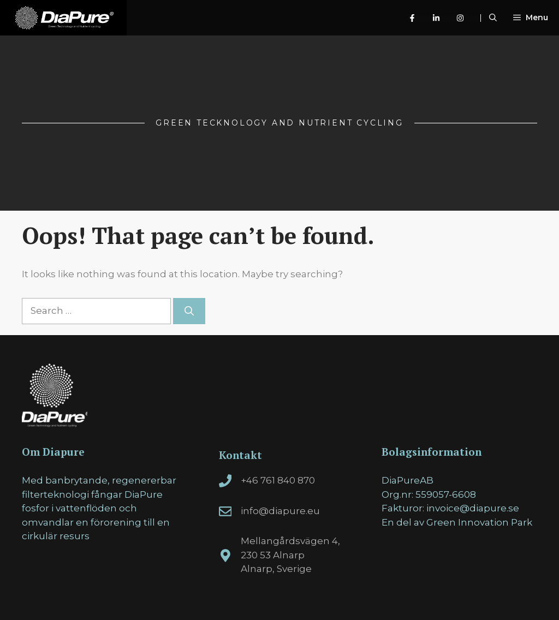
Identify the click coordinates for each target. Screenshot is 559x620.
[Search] (189, 311)
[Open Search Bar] (493, 17)
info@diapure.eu (280, 510)
